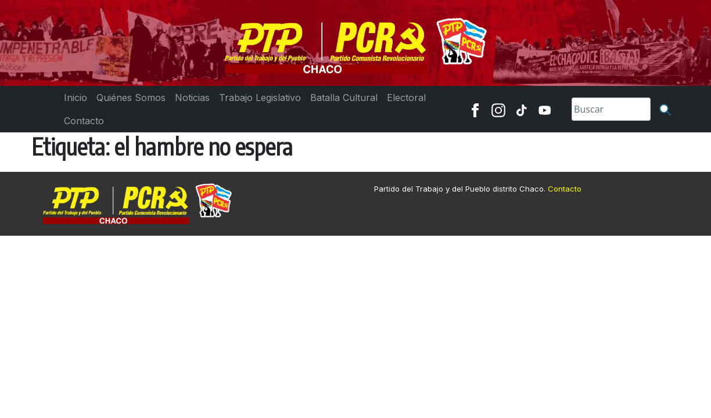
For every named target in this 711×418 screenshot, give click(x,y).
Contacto (564, 188)
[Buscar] (665, 109)
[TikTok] (521, 109)
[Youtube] (544, 109)
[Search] (611, 109)
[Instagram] (498, 109)
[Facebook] (475, 109)
